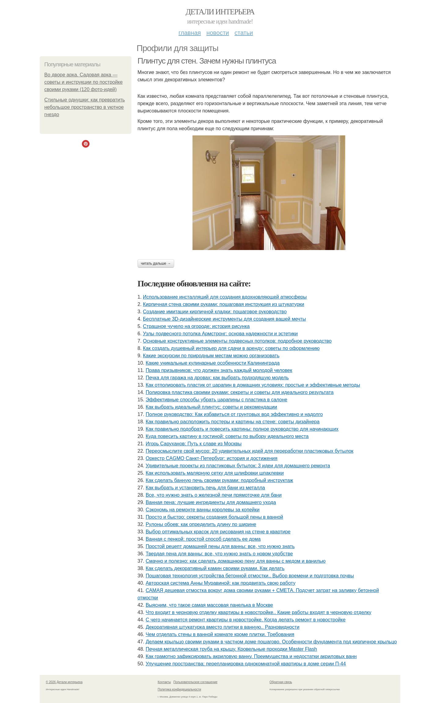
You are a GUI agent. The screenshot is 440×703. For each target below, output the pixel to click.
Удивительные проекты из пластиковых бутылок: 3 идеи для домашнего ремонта (238, 465)
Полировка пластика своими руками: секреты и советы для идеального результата (240, 392)
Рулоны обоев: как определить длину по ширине (201, 524)
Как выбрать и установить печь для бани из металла (205, 487)
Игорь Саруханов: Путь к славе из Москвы (194, 443)
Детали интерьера (220, 11)
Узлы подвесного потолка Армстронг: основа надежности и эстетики (220, 333)
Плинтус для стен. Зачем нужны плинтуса (207, 60)
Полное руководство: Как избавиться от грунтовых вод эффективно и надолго (234, 414)
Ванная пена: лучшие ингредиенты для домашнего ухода (211, 502)
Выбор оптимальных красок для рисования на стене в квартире (218, 531)
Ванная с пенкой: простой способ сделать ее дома (203, 539)
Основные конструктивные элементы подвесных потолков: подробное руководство (237, 341)
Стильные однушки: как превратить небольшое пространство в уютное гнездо (84, 107)
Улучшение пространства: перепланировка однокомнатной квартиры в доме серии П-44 (246, 663)
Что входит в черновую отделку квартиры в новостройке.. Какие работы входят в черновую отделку (259, 612)
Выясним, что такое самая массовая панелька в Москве (209, 605)
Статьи (243, 32)
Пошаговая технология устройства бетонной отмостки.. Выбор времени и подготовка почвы (250, 575)
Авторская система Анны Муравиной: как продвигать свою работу (220, 583)
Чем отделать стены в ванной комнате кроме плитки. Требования (220, 634)
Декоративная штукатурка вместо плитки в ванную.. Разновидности (222, 627)
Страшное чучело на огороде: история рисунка (196, 326)
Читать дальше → (156, 263)
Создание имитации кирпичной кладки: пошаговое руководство (215, 311)
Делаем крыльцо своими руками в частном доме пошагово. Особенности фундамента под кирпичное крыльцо (271, 641)
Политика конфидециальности (179, 689)
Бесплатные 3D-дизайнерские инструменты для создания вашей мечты (224, 319)
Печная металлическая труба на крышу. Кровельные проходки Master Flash (231, 649)
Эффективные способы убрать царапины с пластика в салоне (217, 399)
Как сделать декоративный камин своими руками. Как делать (215, 568)
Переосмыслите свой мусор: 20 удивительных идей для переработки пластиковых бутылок (250, 451)
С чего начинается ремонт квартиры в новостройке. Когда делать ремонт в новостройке (246, 619)
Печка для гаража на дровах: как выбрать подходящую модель (217, 377)
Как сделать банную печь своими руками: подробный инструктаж (219, 480)
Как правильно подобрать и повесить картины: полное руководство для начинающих (242, 429)
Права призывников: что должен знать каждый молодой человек (219, 370)
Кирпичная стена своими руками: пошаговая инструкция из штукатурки (223, 304)
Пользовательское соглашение (196, 682)
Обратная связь (281, 682)
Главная (189, 32)
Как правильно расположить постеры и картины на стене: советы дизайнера (233, 421)
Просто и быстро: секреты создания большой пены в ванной (214, 517)
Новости (217, 32)
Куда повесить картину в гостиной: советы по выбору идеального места (227, 436)
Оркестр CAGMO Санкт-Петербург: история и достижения (211, 458)
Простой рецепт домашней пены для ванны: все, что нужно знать (220, 546)
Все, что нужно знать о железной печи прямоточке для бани (214, 495)
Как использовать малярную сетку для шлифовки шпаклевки (215, 473)
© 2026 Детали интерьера (64, 682)
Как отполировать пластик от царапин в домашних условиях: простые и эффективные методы (253, 385)
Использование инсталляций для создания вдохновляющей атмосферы (225, 297)
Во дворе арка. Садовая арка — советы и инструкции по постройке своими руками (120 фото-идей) (83, 82)
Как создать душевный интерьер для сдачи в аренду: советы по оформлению (231, 348)
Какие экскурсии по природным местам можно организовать (211, 355)
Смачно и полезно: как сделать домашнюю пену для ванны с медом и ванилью (236, 561)
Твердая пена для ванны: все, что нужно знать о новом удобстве (219, 553)
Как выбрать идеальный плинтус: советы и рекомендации (211, 407)
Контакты (164, 682)
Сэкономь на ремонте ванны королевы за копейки (203, 509)
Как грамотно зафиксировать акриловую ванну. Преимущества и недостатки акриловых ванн (251, 656)
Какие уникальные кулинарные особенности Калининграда (213, 363)
